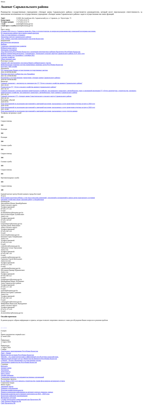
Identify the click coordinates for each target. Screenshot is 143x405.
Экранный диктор (7, 386)
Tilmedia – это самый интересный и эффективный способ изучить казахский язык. (30, 357)
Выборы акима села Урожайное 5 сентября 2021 (18, 55)
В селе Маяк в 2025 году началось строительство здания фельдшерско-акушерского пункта (33, 381)
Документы (5, 370)
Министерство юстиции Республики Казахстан (17, 355)
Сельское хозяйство (8, 57)
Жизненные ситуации (8, 397)
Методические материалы (10, 42)
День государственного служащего (13, 35)
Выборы (4, 44)
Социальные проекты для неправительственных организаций (22, 377)
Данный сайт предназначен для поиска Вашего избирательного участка (26, 63)
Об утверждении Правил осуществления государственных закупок (24, 70)
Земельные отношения (9, 50)
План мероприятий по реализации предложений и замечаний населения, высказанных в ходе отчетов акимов (39, 111)
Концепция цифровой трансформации (14, 396)
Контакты (4, 366)
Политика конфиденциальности (12, 390)
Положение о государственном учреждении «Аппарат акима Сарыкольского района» (30, 78)
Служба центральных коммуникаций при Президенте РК (21, 399)
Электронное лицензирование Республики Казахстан (19, 351)
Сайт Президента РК (8, 403)
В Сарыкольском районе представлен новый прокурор (20, 33)
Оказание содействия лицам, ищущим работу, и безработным (22, 199)
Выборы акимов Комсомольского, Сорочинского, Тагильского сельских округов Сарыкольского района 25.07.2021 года (43, 53)
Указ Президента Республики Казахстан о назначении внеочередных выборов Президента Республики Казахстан (40, 52)
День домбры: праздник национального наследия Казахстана (22, 39)
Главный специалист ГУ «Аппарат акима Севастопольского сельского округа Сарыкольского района (36, 96)
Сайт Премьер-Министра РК (11, 401)
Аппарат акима (6, 368)
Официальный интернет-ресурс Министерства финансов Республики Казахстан (29, 358)
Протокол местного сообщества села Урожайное (18, 74)
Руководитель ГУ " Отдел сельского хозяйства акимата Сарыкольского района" (28, 87)
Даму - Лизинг (6, 353)
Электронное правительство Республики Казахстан (19, 362)
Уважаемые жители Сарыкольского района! (16, 37)
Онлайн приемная (7, 375)
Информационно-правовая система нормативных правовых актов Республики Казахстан (32, 65)
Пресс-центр (5, 373)
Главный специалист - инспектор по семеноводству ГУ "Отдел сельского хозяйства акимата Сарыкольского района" (41, 83)
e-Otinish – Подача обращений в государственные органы (21, 360)
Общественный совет (8, 59)
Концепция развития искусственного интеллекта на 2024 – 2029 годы (25, 394)
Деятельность (5, 371)
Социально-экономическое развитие (13, 46)
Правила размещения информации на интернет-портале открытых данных (27, 392)
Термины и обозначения (9, 388)
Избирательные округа (9, 48)
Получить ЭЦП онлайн (9, 66)
